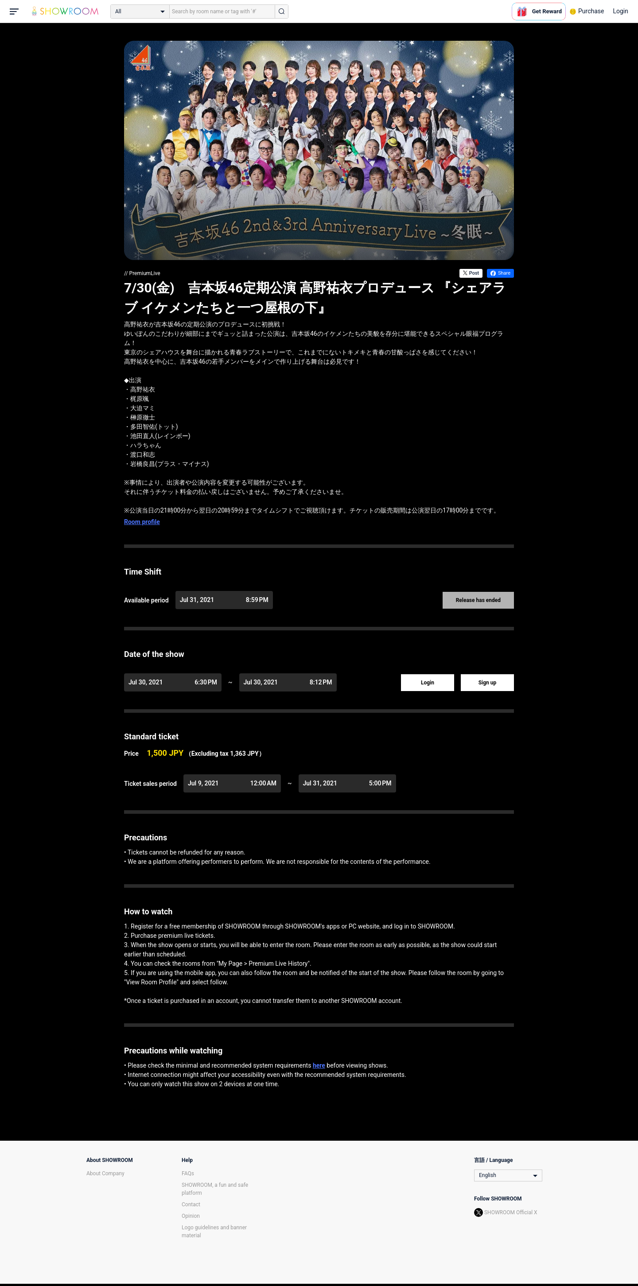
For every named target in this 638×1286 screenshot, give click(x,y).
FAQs (188, 1173)
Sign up (487, 683)
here (319, 1065)
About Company (105, 1173)
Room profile (142, 521)
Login (620, 11)
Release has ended (478, 600)
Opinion (191, 1216)
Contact (191, 1204)
